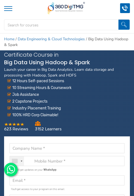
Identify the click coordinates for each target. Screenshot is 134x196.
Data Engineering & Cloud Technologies (51, 39)
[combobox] (17, 161)
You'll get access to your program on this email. (38, 189)
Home (9, 39)
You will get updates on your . (34, 169)
